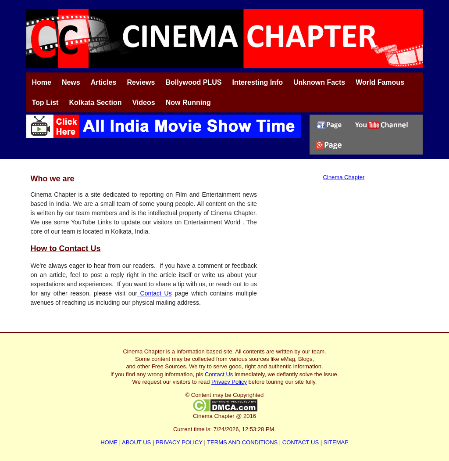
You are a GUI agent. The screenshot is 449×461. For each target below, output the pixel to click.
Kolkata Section (95, 102)
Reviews (141, 82)
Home (41, 82)
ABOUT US (136, 442)
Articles (104, 82)
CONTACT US (300, 442)
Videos (143, 102)
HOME (109, 442)
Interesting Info (257, 82)
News (71, 82)
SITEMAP (336, 442)
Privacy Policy (229, 381)
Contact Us (154, 293)
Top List (45, 102)
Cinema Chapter (344, 177)
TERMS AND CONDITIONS (242, 442)
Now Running (188, 102)
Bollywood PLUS (193, 82)
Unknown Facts (319, 82)
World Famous (380, 82)
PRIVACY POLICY (179, 442)
